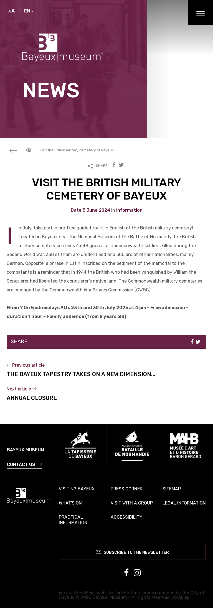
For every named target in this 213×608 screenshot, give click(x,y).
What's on (70, 503)
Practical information (73, 520)
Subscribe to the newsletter (132, 552)
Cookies (181, 597)
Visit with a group (132, 503)
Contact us (24, 464)
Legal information (184, 503)
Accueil (28, 150)
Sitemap (172, 488)
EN (29, 11)
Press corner (127, 488)
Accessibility (126, 517)
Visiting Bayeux (77, 488)
